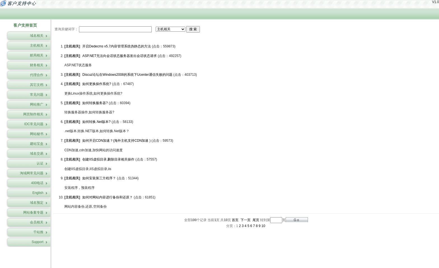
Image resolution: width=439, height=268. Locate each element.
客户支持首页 (25, 25)
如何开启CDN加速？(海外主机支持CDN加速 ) (116, 141)
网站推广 (36, 104)
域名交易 (36, 153)
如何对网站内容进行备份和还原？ (107, 197)
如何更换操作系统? (96, 84)
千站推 (38, 232)
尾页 (256, 220)
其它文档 (36, 85)
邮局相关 (36, 55)
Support (37, 242)
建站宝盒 (36, 144)
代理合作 (36, 75)
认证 (40, 163)
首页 (235, 220)
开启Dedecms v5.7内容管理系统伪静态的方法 (116, 46)
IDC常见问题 (33, 124)
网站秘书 (36, 134)
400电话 (37, 183)
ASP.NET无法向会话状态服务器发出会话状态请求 (119, 56)
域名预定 (36, 203)
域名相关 (36, 36)
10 (263, 226)
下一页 (245, 220)
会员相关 (36, 222)
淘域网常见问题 (31, 173)
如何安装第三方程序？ (99, 178)
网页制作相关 (33, 114)
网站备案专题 (33, 212)
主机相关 (36, 45)
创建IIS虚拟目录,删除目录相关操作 (108, 159)
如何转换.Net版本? (96, 122)
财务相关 (36, 65)
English (37, 193)
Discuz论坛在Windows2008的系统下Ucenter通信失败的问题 (127, 75)
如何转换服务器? (95, 103)
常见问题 (36, 95)
